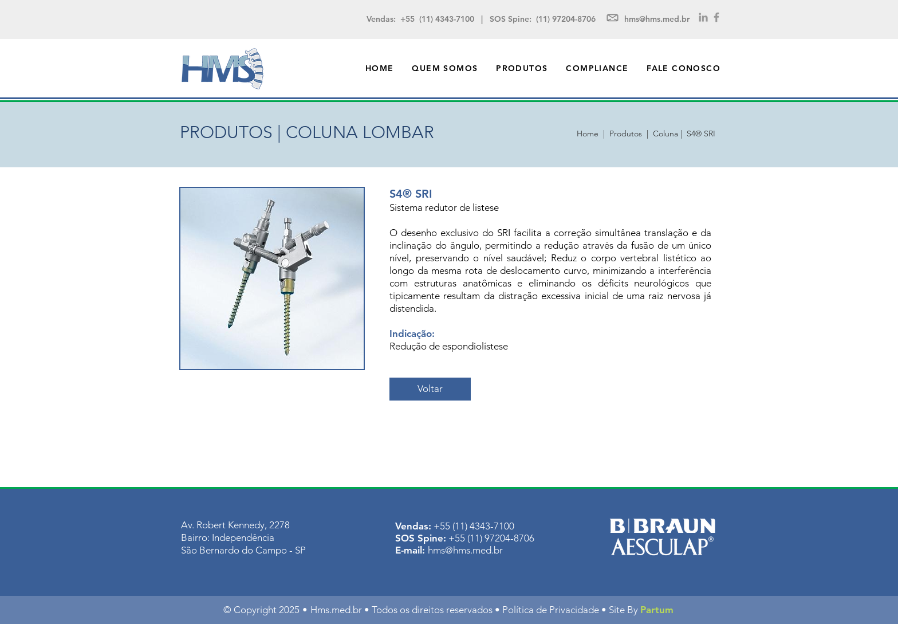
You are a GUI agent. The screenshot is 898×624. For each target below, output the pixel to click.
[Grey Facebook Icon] (716, 17)
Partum (657, 609)
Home (590, 133)
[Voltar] (430, 389)
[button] (522, 68)
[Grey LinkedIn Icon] (703, 17)
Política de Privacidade (550, 609)
